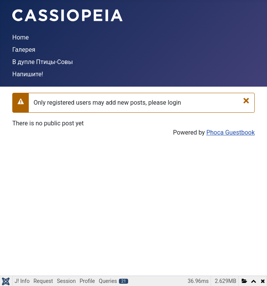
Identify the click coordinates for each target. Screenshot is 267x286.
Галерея (23, 49)
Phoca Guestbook (230, 132)
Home (20, 37)
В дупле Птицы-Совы (42, 62)
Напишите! (27, 74)
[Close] (246, 100)
